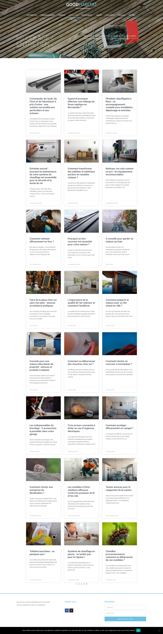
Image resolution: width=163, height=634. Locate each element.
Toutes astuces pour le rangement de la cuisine (118, 488)
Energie (61, 15)
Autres (132, 15)
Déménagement (48, 15)
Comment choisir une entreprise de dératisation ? (41, 490)
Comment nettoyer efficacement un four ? (42, 240)
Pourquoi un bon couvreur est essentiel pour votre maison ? (80, 241)
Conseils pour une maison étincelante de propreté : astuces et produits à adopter (41, 365)
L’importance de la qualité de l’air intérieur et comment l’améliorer (81, 303)
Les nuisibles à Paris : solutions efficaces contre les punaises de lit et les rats (81, 491)
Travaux (121, 15)
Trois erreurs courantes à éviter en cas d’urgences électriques (81, 428)
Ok (138, 630)
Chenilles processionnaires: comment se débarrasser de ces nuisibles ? (119, 556)
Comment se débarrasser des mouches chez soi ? (81, 362)
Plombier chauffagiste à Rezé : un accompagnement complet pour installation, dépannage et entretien (119, 104)
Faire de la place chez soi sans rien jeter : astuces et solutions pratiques (43, 303)
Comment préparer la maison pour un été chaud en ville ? (117, 303)
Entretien (73, 15)
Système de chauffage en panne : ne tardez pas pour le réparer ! (81, 554)
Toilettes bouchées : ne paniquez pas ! (42, 553)
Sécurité (110, 15)
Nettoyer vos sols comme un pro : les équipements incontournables (119, 171)
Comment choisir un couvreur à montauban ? (119, 362)
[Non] (159, 630)
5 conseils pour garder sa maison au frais (119, 240)
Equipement (87, 15)
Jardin (99, 15)
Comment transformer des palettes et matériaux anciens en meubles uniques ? (81, 173)
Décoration (32, 15)
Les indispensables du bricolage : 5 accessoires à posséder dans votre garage (43, 430)
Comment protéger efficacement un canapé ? (119, 427)
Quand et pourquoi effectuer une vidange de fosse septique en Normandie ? (81, 103)
